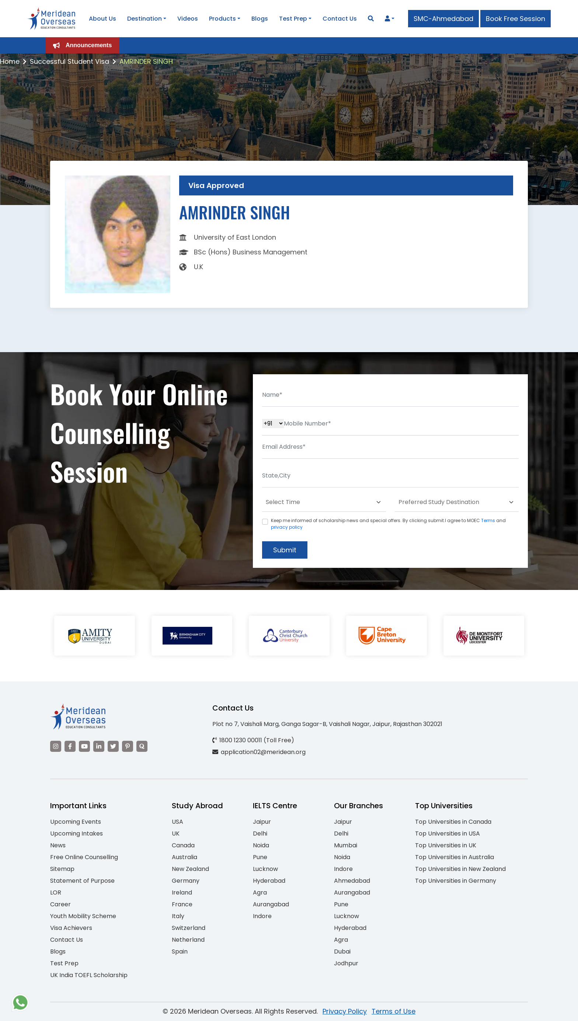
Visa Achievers (71, 928)
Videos (187, 18)
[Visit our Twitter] (113, 746)
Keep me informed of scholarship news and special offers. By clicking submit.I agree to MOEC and (388, 523)
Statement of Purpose (82, 880)
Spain (180, 951)
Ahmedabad (352, 880)
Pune (260, 857)
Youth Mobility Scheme (83, 916)
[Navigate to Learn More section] (387, 18)
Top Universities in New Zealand (460, 869)
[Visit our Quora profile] (141, 746)
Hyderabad (269, 880)
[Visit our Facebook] (70, 746)
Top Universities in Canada (453, 821)
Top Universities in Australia (454, 857)
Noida (261, 845)
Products (222, 18)
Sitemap (62, 869)
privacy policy (287, 527)
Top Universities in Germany (455, 880)
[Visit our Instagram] (55, 746)
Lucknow (265, 869)
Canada (183, 845)
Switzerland (188, 928)
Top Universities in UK (445, 845)
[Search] (371, 18)
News (58, 845)
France (182, 904)
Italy (178, 916)
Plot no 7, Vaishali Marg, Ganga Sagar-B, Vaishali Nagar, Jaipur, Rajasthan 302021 (327, 724)
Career (60, 904)
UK (176, 833)
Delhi (260, 833)
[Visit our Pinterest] (127, 746)
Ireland (182, 892)
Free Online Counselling (84, 857)
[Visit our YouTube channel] (84, 746)
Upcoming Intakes (76, 833)
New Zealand (190, 869)
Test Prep (293, 18)
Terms (488, 520)
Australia (184, 857)
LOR (55, 892)
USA (177, 821)
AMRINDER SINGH (146, 61)
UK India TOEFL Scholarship (89, 975)
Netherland (188, 939)
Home (10, 61)
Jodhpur (346, 963)
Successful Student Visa (69, 61)
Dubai (342, 951)
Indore (262, 916)
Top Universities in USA (447, 833)
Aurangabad (271, 904)
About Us (102, 18)
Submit (284, 550)
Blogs (259, 18)
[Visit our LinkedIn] (98, 746)
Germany (185, 880)
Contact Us (340, 18)
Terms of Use (393, 1011)
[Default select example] (324, 502)
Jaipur (262, 821)
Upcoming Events (75, 821)
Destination (144, 18)
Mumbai (345, 845)
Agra (260, 892)
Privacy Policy (345, 1011)
